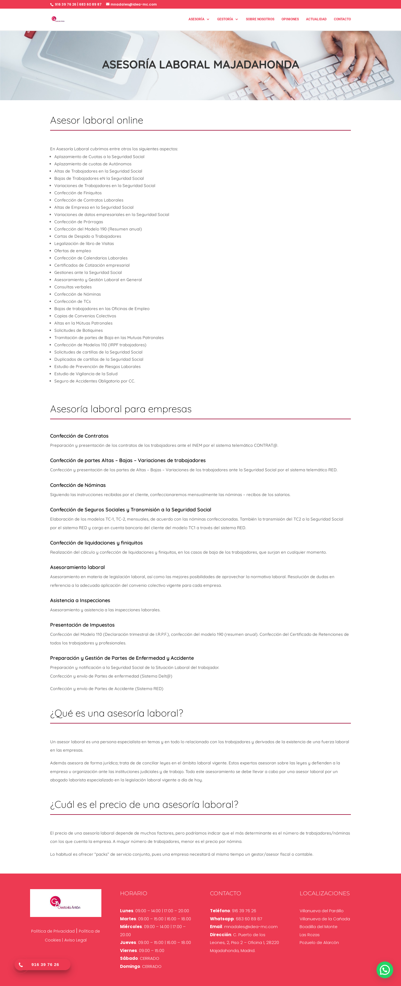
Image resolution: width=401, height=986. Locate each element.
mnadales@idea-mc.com (251, 926)
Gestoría (225, 19)
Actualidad (316, 19)
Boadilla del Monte (319, 926)
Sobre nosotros (260, 19)
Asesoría (196, 19)
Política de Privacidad (53, 931)
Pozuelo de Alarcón (319, 942)
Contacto (342, 19)
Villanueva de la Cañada (325, 919)
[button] (384, 970)
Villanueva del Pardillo (322, 911)
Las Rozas (310, 935)
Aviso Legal (75, 940)
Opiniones (290, 19)
